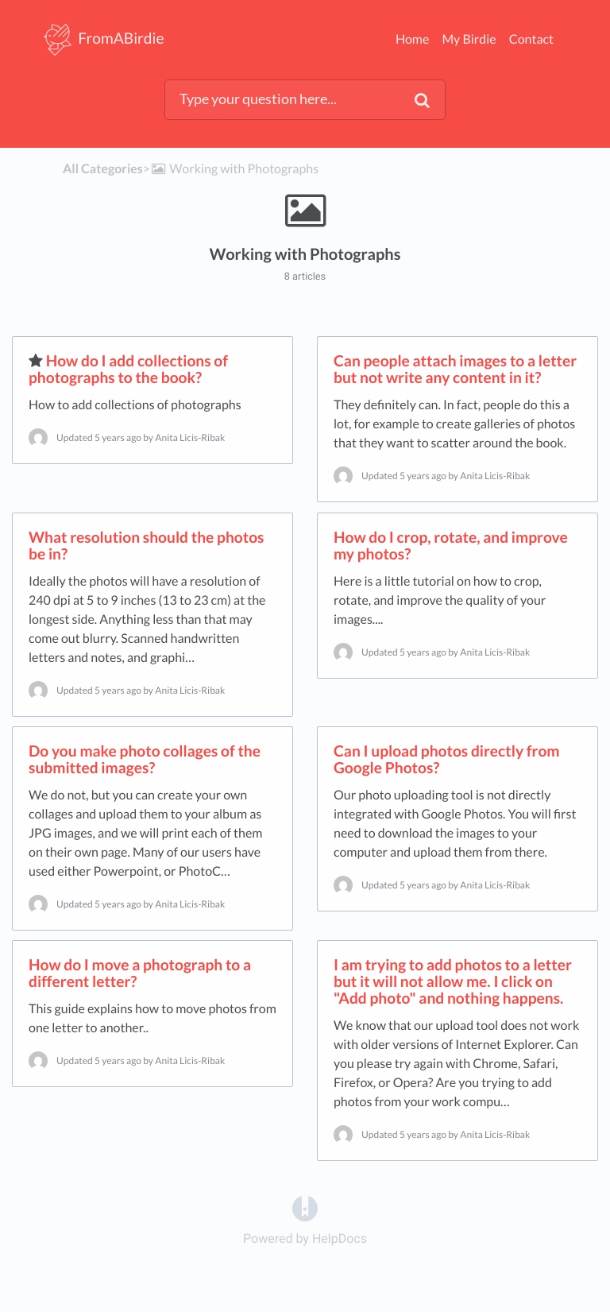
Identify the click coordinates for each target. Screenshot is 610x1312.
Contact (531, 39)
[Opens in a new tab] (305, 1207)
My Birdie (469, 39)
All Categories (103, 168)
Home (413, 39)
